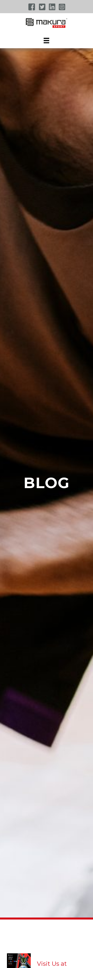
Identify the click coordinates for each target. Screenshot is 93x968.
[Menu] (46, 40)
